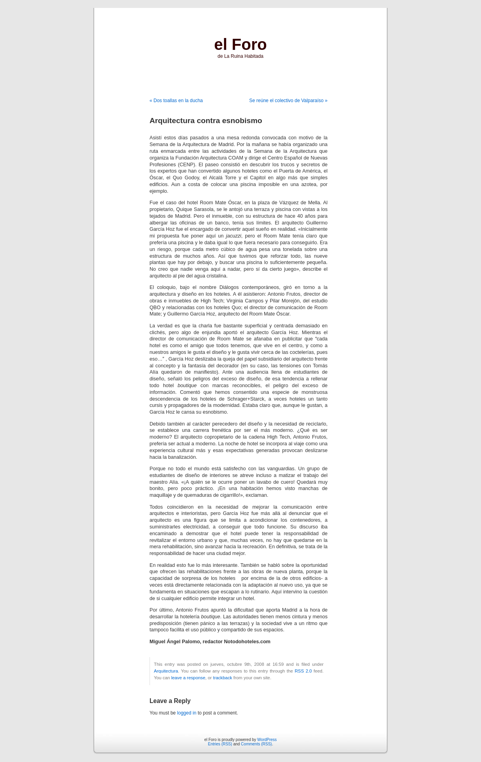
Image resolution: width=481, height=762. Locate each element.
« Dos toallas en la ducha (176, 100)
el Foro (240, 44)
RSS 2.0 (303, 671)
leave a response (188, 677)
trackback (222, 677)
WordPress (266, 739)
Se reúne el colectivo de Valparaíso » (288, 100)
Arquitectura (166, 671)
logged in (187, 713)
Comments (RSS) (256, 744)
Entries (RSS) (220, 744)
